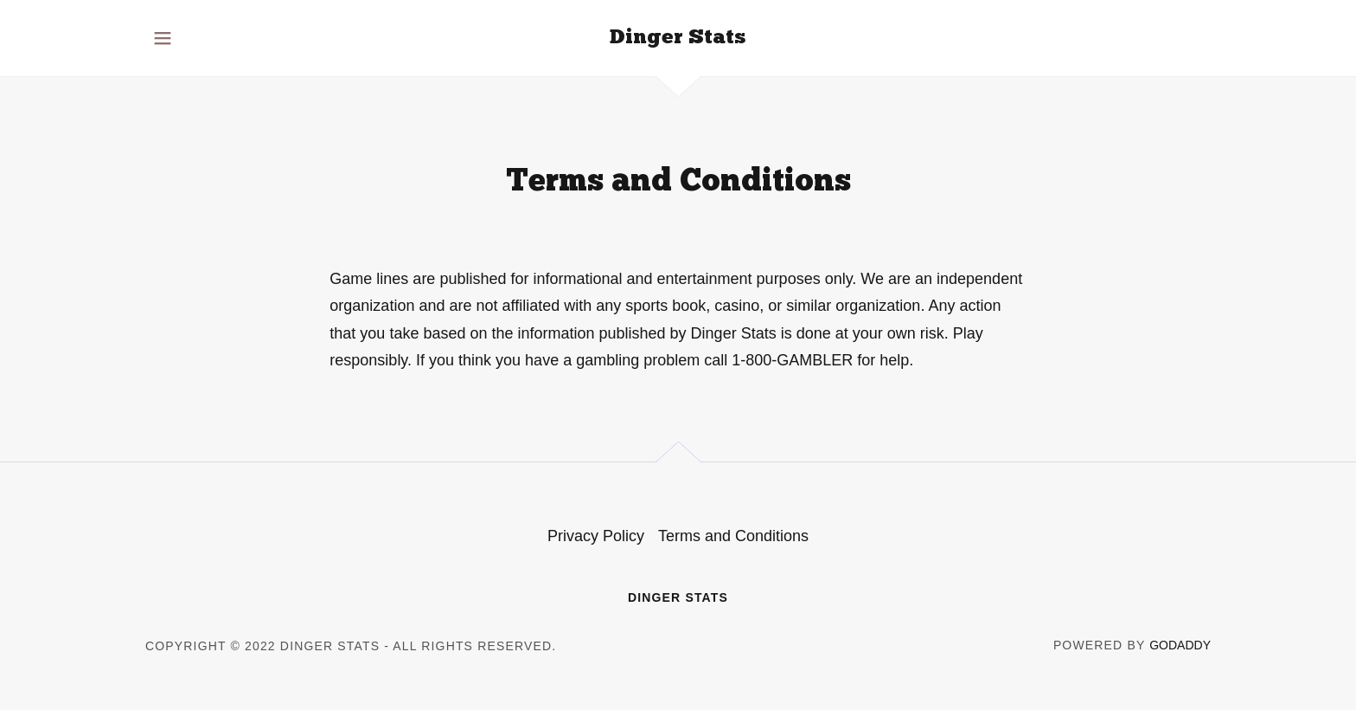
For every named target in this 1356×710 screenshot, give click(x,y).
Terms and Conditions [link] (733, 536)
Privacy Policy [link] (595, 536)
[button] (162, 38)
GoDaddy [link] (1180, 645)
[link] (677, 38)
